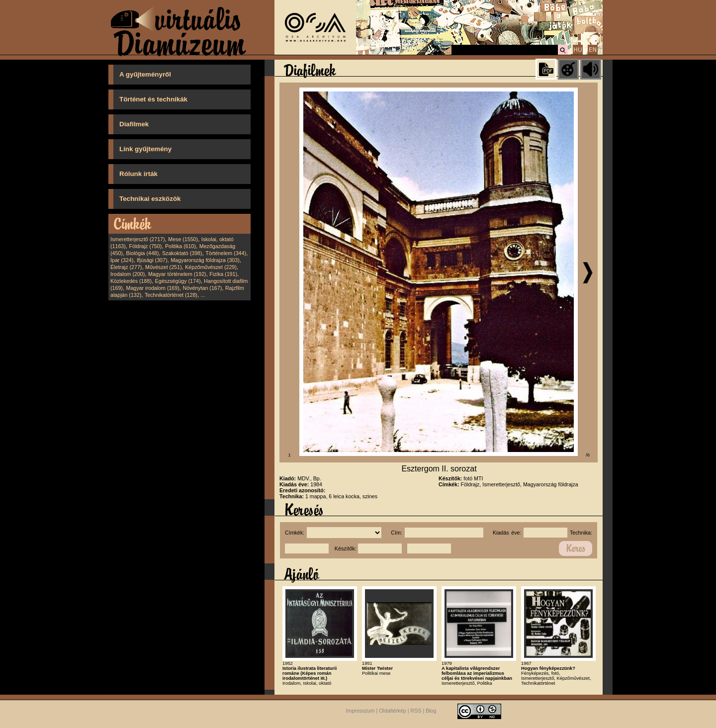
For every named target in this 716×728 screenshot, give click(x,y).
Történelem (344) (225, 253)
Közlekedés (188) (131, 281)
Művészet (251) (163, 267)
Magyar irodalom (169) (152, 288)
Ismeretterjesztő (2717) (137, 239)
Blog (431, 711)
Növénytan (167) (202, 288)
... (203, 295)
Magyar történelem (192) (177, 274)
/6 (588, 455)
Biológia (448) (142, 253)
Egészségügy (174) (178, 281)
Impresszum (360, 711)
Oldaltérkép (392, 711)
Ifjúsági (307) (152, 260)
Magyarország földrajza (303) (205, 260)
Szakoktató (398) (182, 253)
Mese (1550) (183, 239)
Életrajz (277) (126, 267)
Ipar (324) (121, 260)
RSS (416, 711)
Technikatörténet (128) (171, 295)
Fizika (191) (223, 274)
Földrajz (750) (145, 246)
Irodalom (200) (127, 274)
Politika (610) (180, 246)
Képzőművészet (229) (211, 267)
